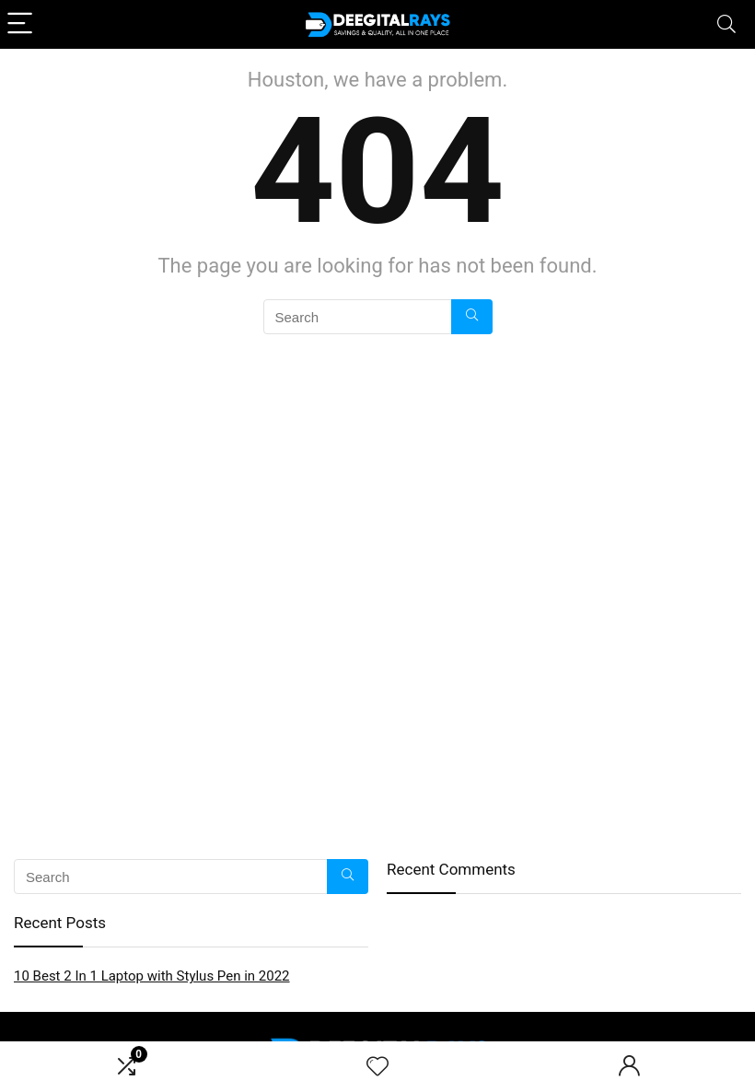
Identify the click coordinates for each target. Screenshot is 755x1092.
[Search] (726, 24)
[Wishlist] (377, 1067)
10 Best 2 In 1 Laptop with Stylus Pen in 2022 (152, 976)
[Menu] (22, 24)
